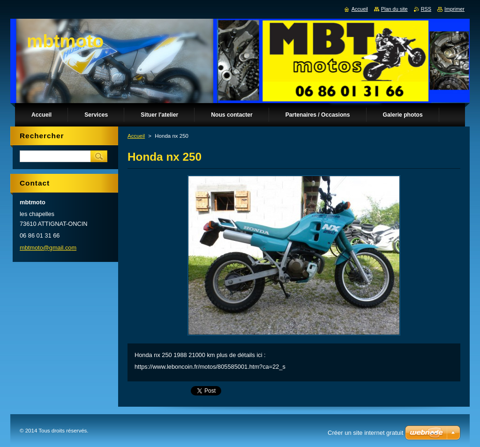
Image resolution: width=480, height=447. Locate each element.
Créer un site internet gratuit (365, 432)
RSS (426, 9)
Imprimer (454, 9)
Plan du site (394, 9)
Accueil (136, 136)
